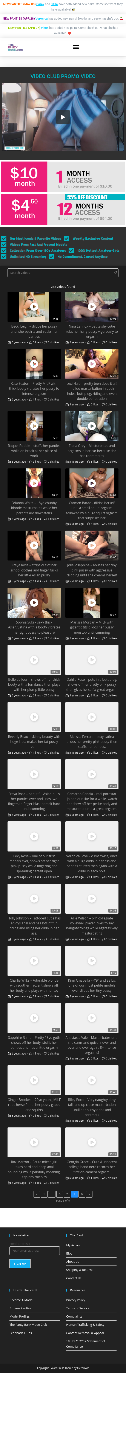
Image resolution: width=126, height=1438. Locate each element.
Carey (40, 4)
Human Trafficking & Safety (85, 1325)
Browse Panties (20, 1308)
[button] (76, 47)
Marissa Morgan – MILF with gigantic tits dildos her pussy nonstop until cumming (92, 627)
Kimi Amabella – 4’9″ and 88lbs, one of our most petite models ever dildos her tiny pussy (92, 985)
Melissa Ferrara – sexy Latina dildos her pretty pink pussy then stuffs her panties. (91, 741)
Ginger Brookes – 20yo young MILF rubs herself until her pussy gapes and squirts (34, 1105)
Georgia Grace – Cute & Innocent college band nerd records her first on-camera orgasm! (92, 1167)
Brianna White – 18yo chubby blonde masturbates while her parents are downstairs (34, 508)
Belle (54, 4)
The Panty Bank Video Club (28, 1325)
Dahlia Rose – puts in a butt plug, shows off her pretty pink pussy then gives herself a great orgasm (91, 684)
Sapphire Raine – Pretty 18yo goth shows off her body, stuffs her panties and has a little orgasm (34, 1042)
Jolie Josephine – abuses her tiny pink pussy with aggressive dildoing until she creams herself (92, 570)
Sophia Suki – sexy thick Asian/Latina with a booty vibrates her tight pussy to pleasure (34, 627)
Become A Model (21, 1300)
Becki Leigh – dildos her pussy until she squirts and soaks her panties (34, 331)
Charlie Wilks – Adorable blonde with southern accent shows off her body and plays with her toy (34, 985)
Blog (69, 1253)
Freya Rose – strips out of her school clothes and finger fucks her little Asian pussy (34, 570)
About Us (72, 1261)
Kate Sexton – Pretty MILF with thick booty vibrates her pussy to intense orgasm (34, 388)
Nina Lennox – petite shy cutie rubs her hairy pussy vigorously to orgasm (92, 331)
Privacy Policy (75, 1300)
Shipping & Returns (79, 1270)
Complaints (74, 1316)
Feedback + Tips (20, 1333)
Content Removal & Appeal (85, 1333)
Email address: (19, 1244)
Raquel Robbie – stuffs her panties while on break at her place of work (34, 450)
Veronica (41, 18)
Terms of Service (77, 1308)
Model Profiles (19, 1316)
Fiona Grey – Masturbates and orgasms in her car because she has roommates (92, 450)
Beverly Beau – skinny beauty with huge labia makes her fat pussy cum (34, 741)
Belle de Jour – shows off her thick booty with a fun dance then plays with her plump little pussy (34, 684)
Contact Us (73, 1278)
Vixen (45, 27)
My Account (74, 1245)
